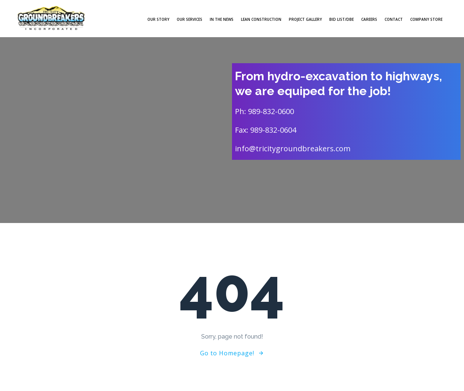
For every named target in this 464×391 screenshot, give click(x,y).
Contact (394, 19)
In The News (221, 19)
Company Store (426, 19)
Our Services (189, 19)
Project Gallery (305, 19)
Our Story (158, 19)
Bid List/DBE (341, 19)
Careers (369, 19)
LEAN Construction (261, 19)
